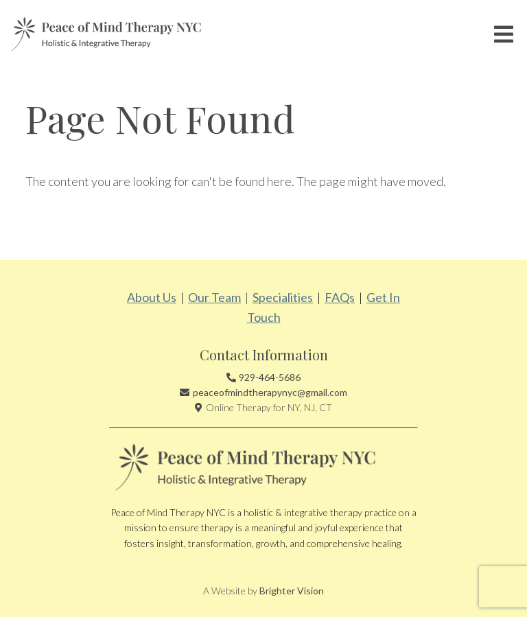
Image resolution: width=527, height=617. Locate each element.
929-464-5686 (270, 377)
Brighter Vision (291, 590)
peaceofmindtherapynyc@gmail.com (270, 392)
